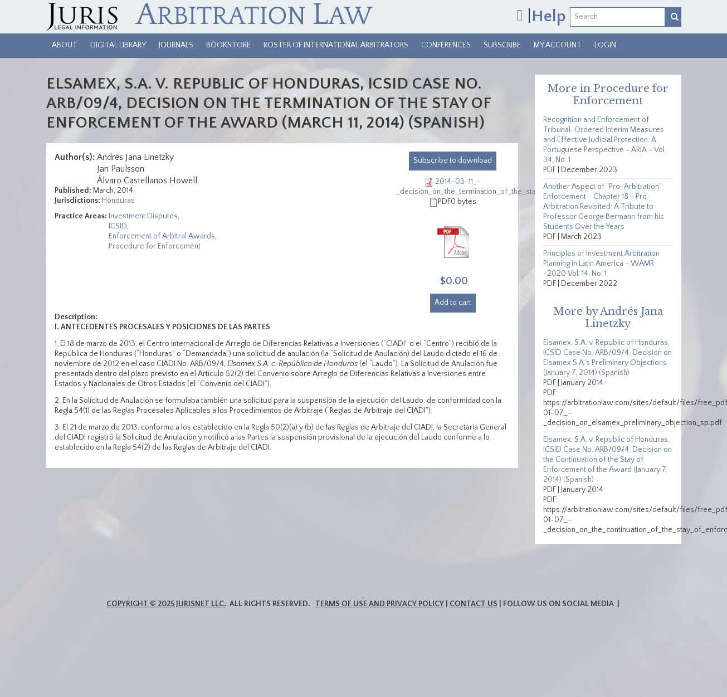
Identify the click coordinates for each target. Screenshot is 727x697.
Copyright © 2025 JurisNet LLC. (166, 603)
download (452, 160)
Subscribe (502, 45)
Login (605, 45)
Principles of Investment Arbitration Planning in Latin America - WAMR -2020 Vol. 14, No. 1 (601, 263)
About (64, 45)
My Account (558, 45)
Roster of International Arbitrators (336, 45)
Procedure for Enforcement (155, 246)
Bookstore (228, 45)
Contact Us (473, 603)
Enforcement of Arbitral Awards (162, 236)
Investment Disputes (143, 216)
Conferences (446, 45)
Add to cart (453, 302)
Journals (176, 45)
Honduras (118, 200)
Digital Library (118, 45)
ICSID (118, 226)
